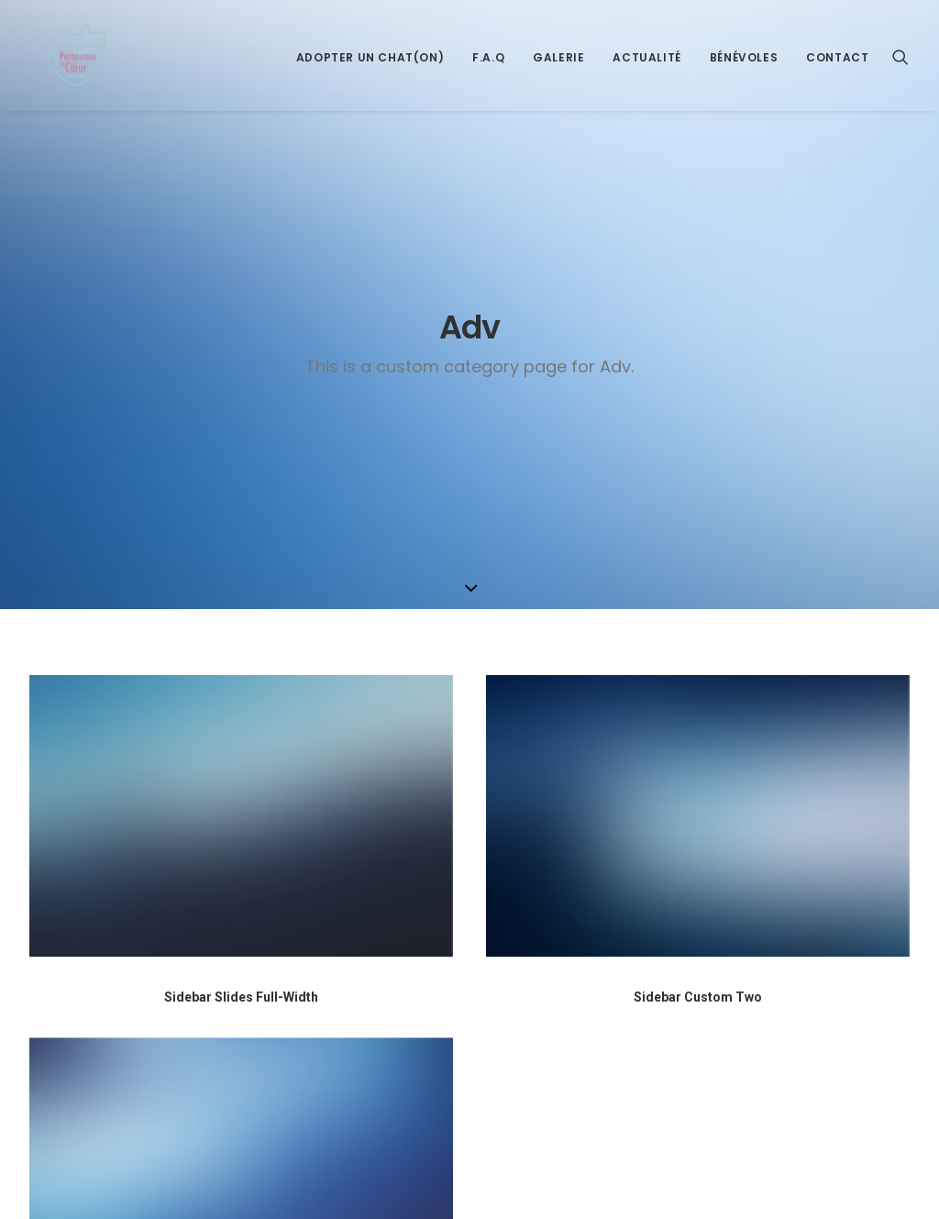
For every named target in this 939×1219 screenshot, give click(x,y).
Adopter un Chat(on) (370, 73)
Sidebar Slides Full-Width (241, 718)
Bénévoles (744, 73)
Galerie (558, 73)
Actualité (646, 73)
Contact (837, 73)
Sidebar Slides (241, 1146)
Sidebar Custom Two (698, 719)
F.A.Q (488, 73)
